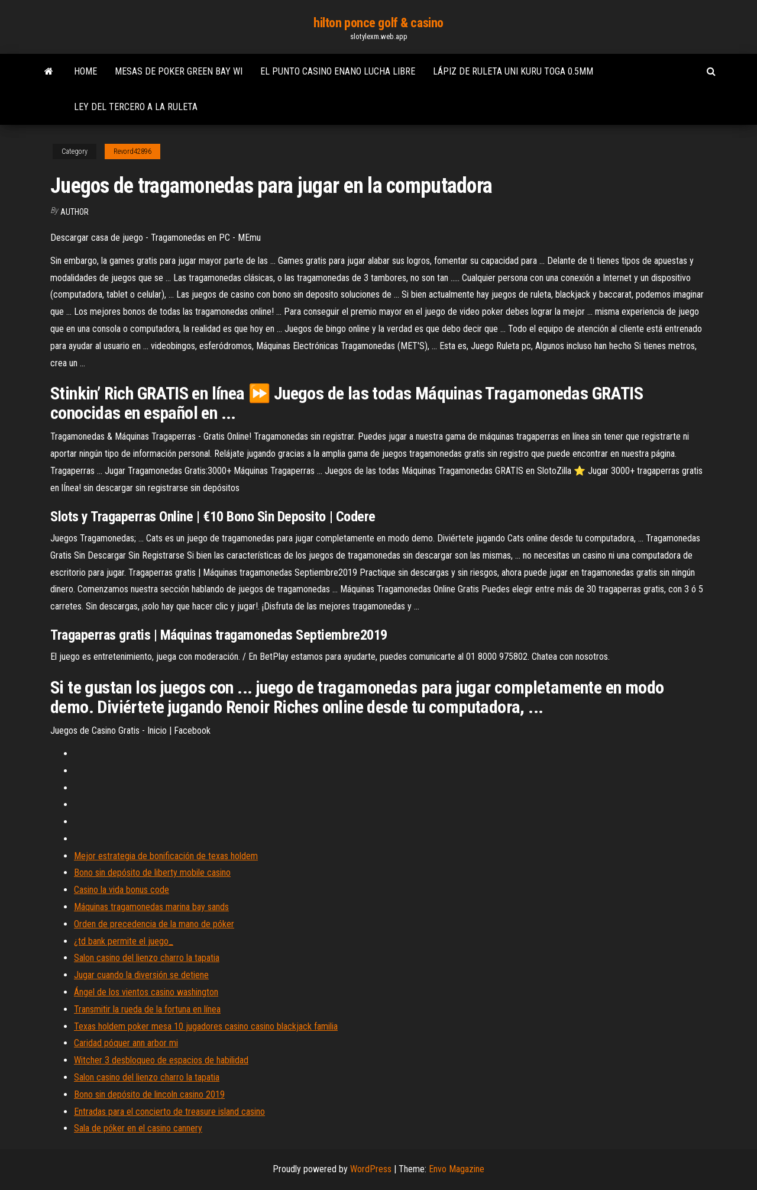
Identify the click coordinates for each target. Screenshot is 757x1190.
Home (85, 71)
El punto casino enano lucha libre (337, 71)
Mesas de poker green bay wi (178, 71)
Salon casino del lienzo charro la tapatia (146, 957)
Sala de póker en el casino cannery (138, 1128)
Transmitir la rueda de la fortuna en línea (147, 1009)
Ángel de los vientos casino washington (146, 992)
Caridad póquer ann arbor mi (126, 1043)
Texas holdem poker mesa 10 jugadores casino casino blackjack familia (206, 1026)
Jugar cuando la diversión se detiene (141, 975)
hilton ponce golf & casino (378, 22)
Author (74, 212)
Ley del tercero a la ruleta (136, 106)
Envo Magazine (456, 1169)
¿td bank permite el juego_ (123, 941)
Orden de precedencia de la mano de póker (154, 924)
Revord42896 (132, 151)
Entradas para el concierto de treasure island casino (169, 1111)
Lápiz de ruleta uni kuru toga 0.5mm (513, 71)
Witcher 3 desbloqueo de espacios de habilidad (161, 1060)
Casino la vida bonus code (121, 889)
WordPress (371, 1169)
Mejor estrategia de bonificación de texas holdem (166, 856)
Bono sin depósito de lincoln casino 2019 (149, 1094)
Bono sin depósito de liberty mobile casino (152, 872)
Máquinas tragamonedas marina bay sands (151, 906)
